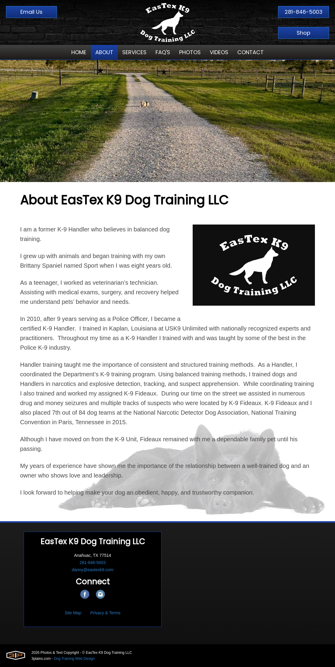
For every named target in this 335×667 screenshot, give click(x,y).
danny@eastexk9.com (93, 569)
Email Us (31, 12)
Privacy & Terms (105, 612)
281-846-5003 (303, 12)
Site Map (73, 612)
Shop (303, 33)
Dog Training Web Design (74, 659)
